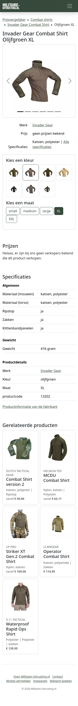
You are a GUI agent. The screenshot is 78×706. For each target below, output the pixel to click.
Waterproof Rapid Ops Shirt (20, 627)
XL (59, 211)
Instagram (40, 681)
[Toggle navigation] (70, 6)
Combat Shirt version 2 (20, 478)
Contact (57, 676)
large (47, 211)
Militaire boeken (61, 681)
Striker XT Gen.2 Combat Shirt (20, 554)
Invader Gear (42, 125)
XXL (11, 219)
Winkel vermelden (18, 681)
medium (29, 211)
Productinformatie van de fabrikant (29, 406)
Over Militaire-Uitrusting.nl (32, 676)
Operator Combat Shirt (57, 552)
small (13, 211)
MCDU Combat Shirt (57, 476)
